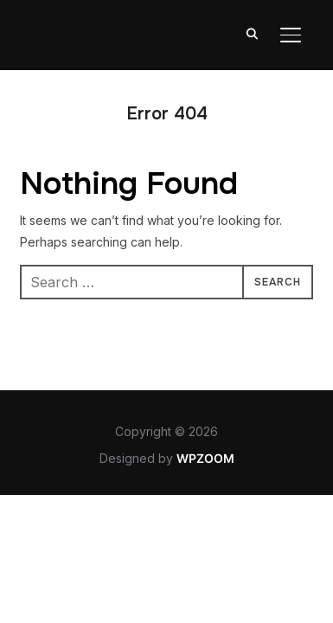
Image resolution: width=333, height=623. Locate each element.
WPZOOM (205, 458)
